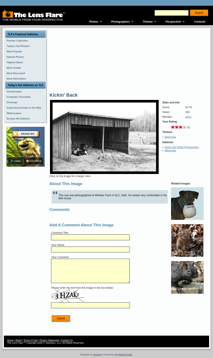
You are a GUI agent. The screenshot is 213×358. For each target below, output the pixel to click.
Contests (199, 21)
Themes (148, 21)
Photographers (120, 21)
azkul (188, 116)
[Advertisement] (25, 236)
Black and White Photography (182, 147)
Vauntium (97, 354)
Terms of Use (30, 340)
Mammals (170, 137)
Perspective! (173, 21)
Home (10, 340)
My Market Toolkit (123, 354)
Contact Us (67, 340)
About (18, 340)
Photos (93, 21)
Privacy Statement (49, 340)
